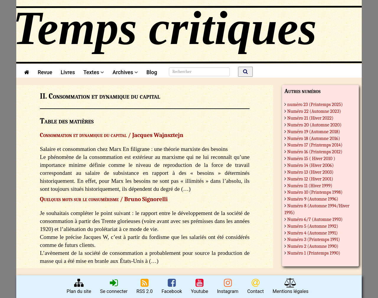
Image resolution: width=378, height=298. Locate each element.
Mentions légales (290, 286)
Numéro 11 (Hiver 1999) (310, 185)
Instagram (227, 286)
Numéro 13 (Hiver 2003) (310, 172)
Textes (93, 72)
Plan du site (79, 286)
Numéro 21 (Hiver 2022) (310, 118)
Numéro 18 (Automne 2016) (313, 138)
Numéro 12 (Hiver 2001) (310, 179)
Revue (45, 72)
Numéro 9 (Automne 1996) (312, 199)
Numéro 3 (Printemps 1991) (313, 239)
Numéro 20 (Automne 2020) (314, 125)
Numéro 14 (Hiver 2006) (310, 165)
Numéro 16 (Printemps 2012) (315, 151)
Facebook (172, 286)
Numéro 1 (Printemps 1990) (313, 253)
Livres (68, 72)
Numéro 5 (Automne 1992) (312, 226)
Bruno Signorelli (146, 199)
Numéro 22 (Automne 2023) (314, 111)
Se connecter (114, 286)
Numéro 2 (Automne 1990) (312, 246)
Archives (125, 72)
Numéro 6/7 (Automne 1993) (315, 219)
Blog (153, 72)
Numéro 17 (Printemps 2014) (315, 145)
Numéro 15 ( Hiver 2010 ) (311, 158)
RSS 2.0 (144, 286)
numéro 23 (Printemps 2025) (315, 104)
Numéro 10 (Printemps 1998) (315, 192)
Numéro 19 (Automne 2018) (313, 131)
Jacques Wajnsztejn (157, 135)
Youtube (199, 286)
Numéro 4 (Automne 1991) (312, 233)
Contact (255, 286)
